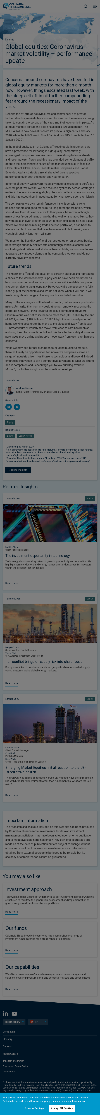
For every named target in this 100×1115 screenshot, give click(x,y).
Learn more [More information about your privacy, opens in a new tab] (78, 1101)
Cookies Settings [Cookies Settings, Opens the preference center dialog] (34, 1108)
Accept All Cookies (62, 1108)
